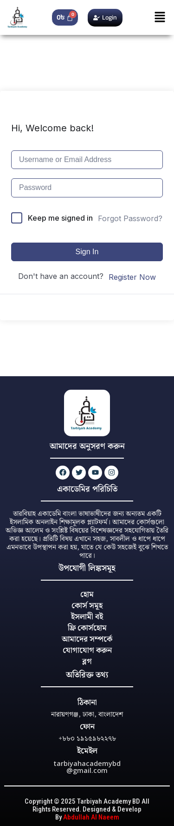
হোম (87, 594)
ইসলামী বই (87, 616)
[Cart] (65, 17)
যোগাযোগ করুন (87, 650)
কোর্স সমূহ (87, 605)
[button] (160, 17)
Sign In (87, 252)
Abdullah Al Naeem (91, 817)
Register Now (132, 277)
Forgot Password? (130, 218)
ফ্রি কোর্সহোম (87, 628)
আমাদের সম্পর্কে (87, 639)
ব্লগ (87, 661)
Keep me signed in (60, 218)
